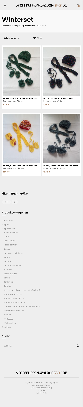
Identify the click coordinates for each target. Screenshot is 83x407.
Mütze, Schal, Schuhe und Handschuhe (21, 98)
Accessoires (7, 220)
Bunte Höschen (11, 232)
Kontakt (41, 390)
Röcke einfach (10, 273)
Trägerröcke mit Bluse (14, 310)
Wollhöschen (10, 323)
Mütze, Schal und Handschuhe (58, 98)
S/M (6, 202)
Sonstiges (6, 327)
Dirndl (6, 236)
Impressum (41, 393)
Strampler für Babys (13, 294)
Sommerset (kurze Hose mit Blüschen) (22, 290)
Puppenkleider (28, 25)
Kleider (7, 249)
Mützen (7, 261)
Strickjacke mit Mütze (14, 298)
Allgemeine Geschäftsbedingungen (41, 382)
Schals (7, 278)
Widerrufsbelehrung (41, 385)
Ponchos (8, 269)
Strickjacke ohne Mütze (15, 302)
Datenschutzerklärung (41, 387)
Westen (7, 314)
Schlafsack (9, 282)
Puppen (5, 224)
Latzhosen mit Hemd (13, 253)
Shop (16, 25)
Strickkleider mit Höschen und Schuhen (22, 306)
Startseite (6, 25)
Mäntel (7, 257)
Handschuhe (9, 240)
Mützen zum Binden (13, 265)
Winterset (21, 101)
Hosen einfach (10, 245)
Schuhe (7, 286)
